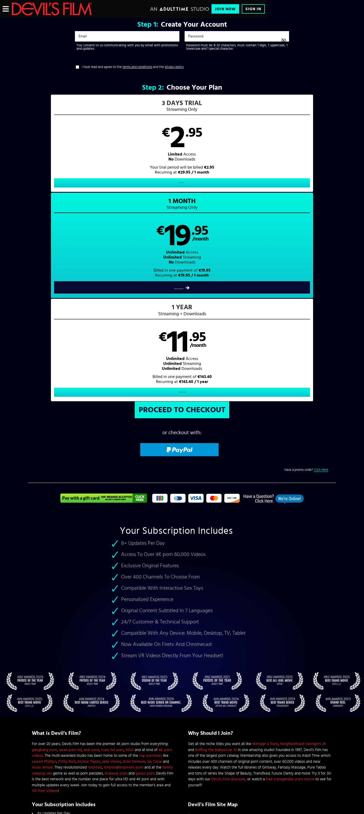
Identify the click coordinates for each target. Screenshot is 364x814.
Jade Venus (111, 562)
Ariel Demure (134, 562)
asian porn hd (70, 550)
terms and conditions (137, 67)
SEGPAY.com (231, 770)
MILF (130, 550)
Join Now (225, 9)
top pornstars (150, 556)
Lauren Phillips (44, 562)
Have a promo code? (306, 270)
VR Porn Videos (45, 591)
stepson (110, 568)
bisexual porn (116, 573)
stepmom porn (131, 568)
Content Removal (182, 774)
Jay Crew (154, 562)
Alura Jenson (42, 568)
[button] (105, 148)
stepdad (95, 568)
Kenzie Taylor (89, 562)
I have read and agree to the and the (133, 67)
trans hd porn (112, 550)
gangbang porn (44, 550)
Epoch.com (96, 770)
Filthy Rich (67, 562)
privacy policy (174, 67)
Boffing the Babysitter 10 (216, 550)
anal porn (91, 550)
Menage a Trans (265, 544)
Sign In (253, 9)
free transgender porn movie (290, 579)
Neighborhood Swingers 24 (303, 544)
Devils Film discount (228, 579)
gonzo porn (145, 573)
